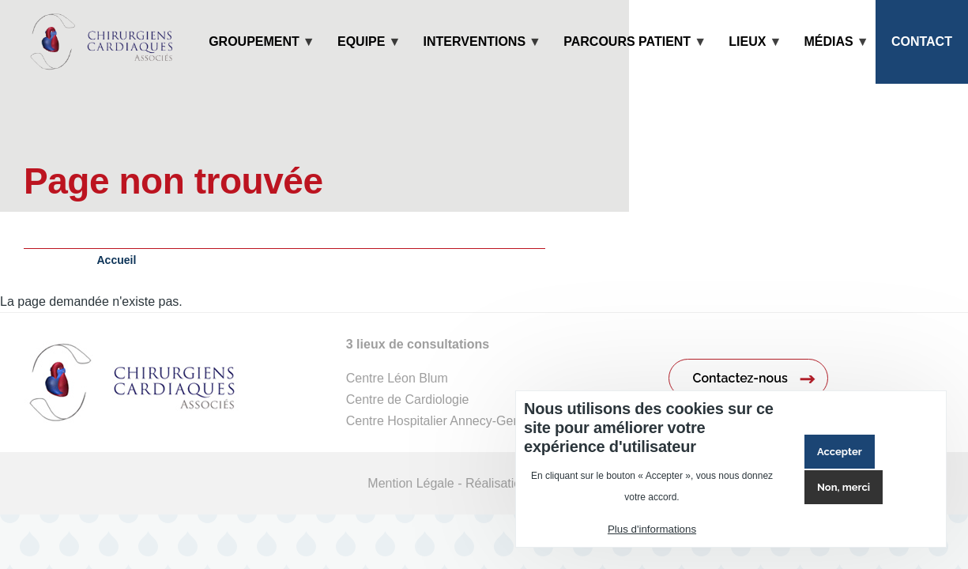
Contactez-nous (740, 378)
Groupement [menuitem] (254, 59)
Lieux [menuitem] (747, 59)
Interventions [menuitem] (475, 59)
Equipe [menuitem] (361, 59)
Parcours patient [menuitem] (627, 59)
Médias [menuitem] (829, 59)
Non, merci (843, 487)
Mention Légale (410, 483)
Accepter (839, 452)
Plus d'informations (652, 529)
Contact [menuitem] (921, 41)
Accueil (117, 260)
